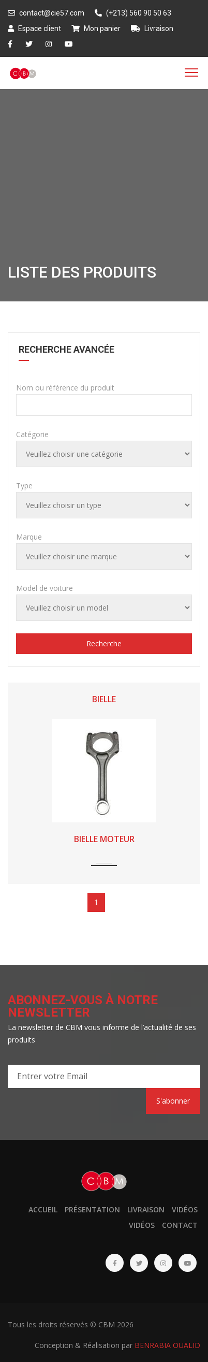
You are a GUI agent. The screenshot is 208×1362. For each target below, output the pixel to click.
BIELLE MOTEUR (104, 839)
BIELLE (104, 699)
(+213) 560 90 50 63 (133, 13)
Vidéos (185, 1209)
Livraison (152, 28)
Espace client (34, 28)
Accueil (42, 1209)
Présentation (92, 1209)
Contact (180, 1225)
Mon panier (96, 28)
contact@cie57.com (46, 13)
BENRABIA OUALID (167, 1345)
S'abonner (173, 1101)
